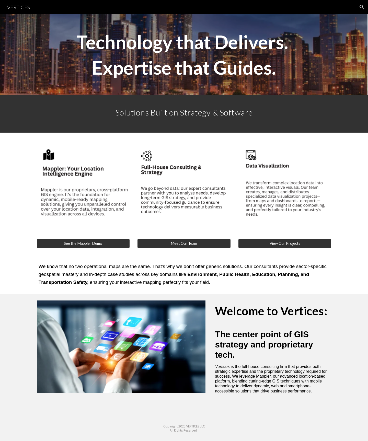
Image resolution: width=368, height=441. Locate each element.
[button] (362, 7)
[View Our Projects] (284, 243)
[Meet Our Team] (183, 243)
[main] (184, 55)
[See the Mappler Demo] (83, 243)
